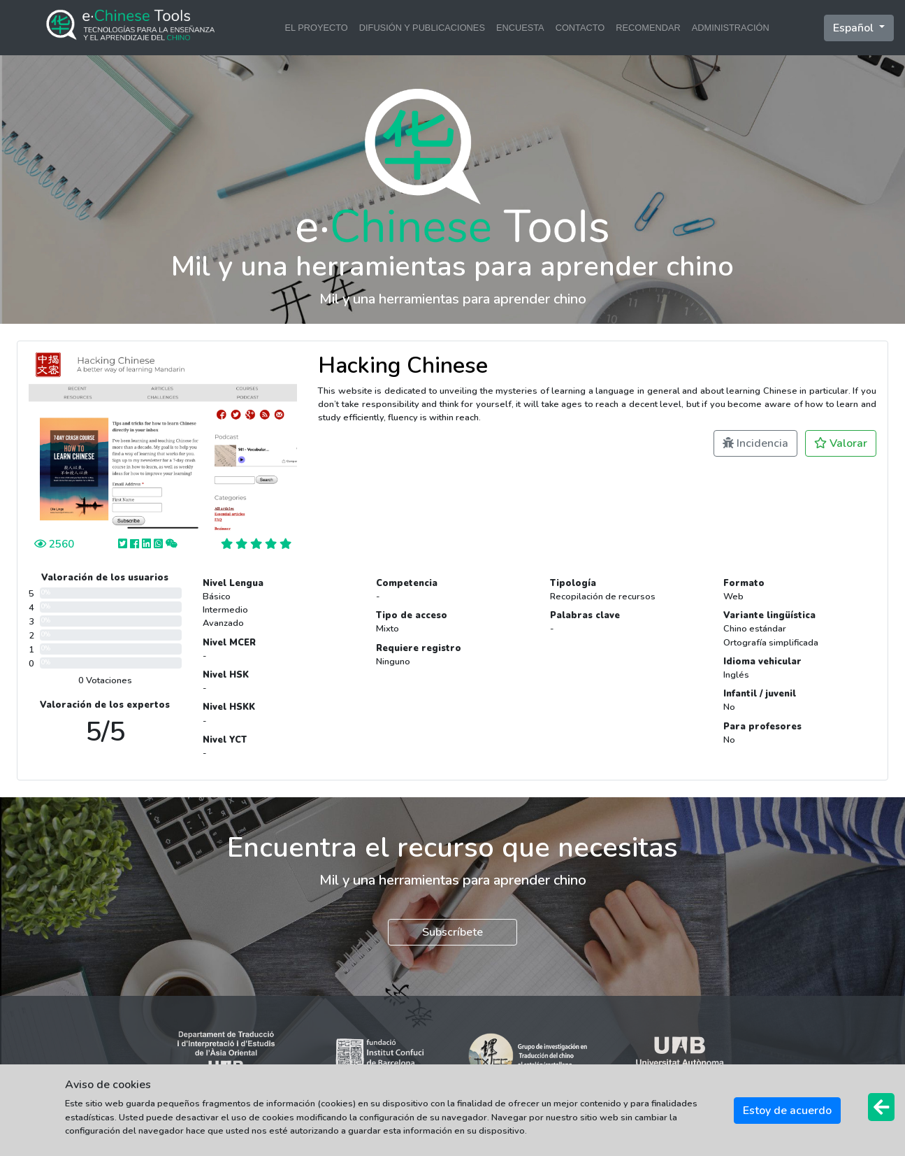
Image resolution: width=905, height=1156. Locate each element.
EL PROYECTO (315, 27)
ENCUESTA (520, 27)
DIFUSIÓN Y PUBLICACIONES (422, 27)
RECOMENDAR (648, 27)
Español (854, 28)
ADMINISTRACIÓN (730, 27)
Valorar (840, 443)
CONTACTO (580, 27)
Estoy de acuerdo (787, 1110)
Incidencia (755, 443)
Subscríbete (452, 932)
